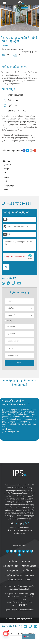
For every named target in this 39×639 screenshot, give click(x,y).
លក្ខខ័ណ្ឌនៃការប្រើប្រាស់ (12, 610)
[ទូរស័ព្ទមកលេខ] (13, 283)
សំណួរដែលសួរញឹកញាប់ (13, 575)
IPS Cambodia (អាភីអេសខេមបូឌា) (16, 586)
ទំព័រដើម (28, 580)
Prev (3, 19)
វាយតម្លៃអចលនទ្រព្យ (10, 566)
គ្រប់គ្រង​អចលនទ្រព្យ (29, 566)
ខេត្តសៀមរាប (16, 499)
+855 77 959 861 (16, 203)
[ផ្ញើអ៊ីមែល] (19, 283)
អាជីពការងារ (29, 575)
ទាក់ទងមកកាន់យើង (15, 580)
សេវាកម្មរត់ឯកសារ (13, 571)
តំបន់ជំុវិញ (8, 321)
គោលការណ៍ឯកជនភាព (27, 610)
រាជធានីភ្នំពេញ (13, 561)
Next (36, 19)
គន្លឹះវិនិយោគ (27, 571)
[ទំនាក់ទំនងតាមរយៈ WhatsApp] (3, 283)
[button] (5, 2)
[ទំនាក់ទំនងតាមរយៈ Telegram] (8, 283)
